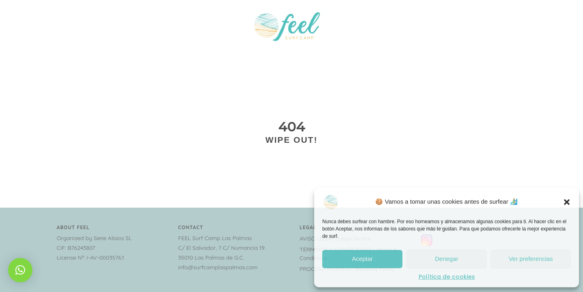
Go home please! (291, 168)
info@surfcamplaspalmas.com (217, 267)
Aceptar (362, 258)
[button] (567, 201)
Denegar (446, 258)
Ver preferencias (531, 258)
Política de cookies (447, 276)
